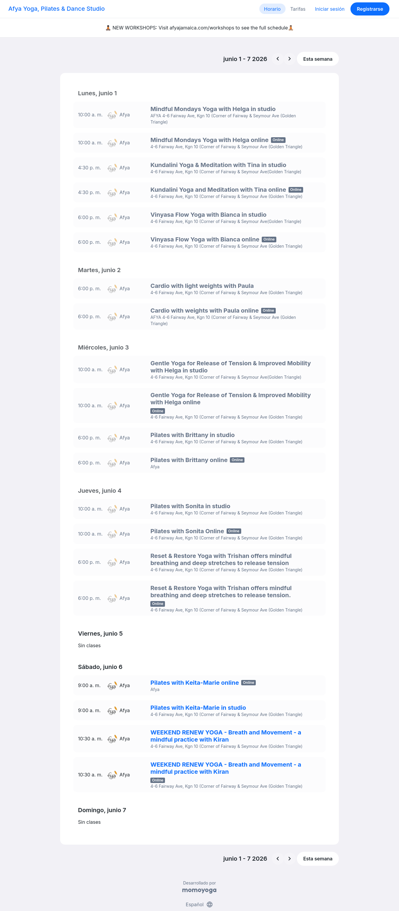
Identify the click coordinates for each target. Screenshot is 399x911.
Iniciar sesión (330, 9)
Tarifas (298, 9)
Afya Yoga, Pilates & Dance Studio (56, 8)
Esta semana (318, 59)
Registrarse (370, 9)
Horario (272, 9)
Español (199, 883)
